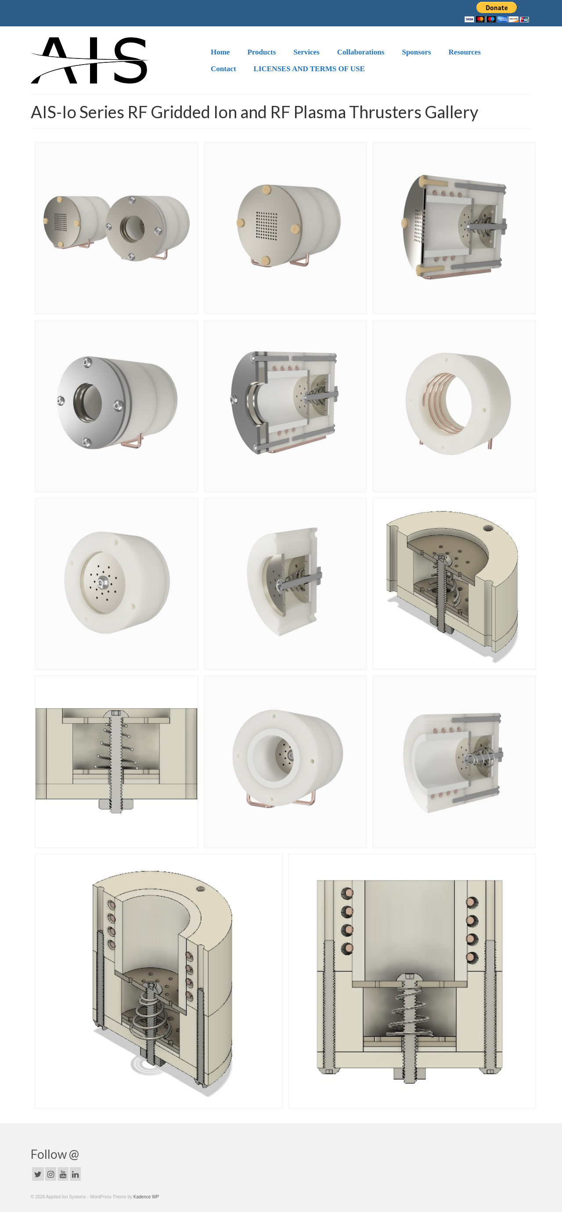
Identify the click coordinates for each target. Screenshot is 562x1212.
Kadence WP (146, 1196)
